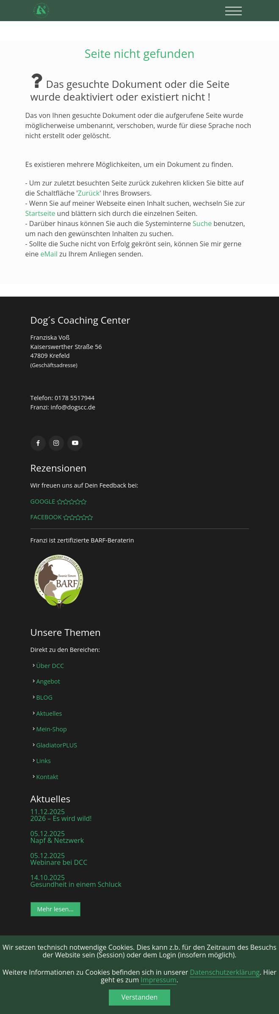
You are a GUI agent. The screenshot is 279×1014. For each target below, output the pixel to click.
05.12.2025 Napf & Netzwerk (57, 837)
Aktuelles (49, 713)
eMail (48, 254)
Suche (202, 223)
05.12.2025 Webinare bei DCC (59, 859)
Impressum (158, 979)
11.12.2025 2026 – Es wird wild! (61, 815)
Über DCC (50, 666)
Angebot (48, 681)
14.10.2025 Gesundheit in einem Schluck (76, 881)
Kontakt (47, 777)
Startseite (40, 213)
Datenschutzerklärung (225, 972)
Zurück (88, 193)
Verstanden (140, 997)
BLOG (44, 697)
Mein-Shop (51, 729)
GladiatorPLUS (56, 745)
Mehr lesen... (55, 909)
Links (43, 761)
